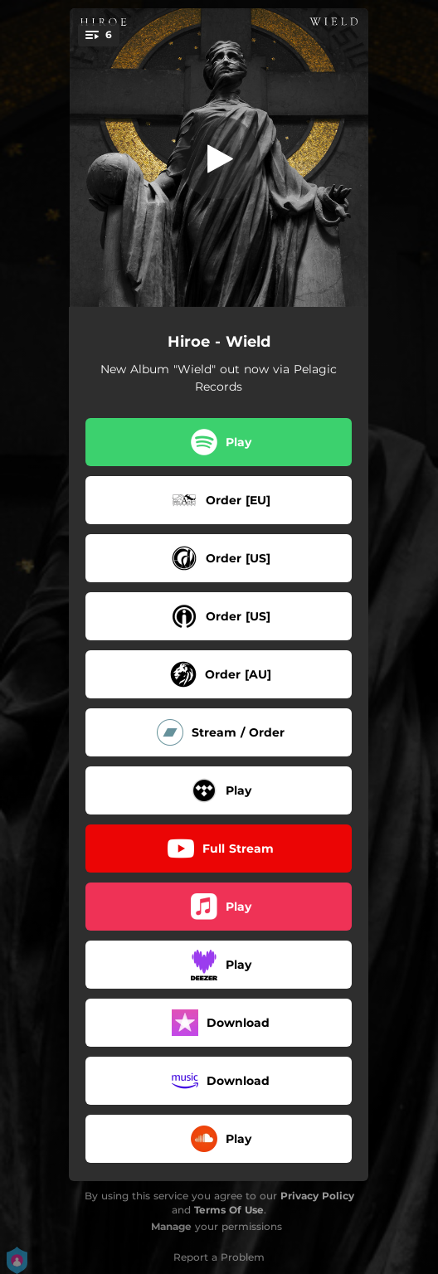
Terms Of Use (229, 1209)
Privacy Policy (317, 1195)
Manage (171, 1226)
